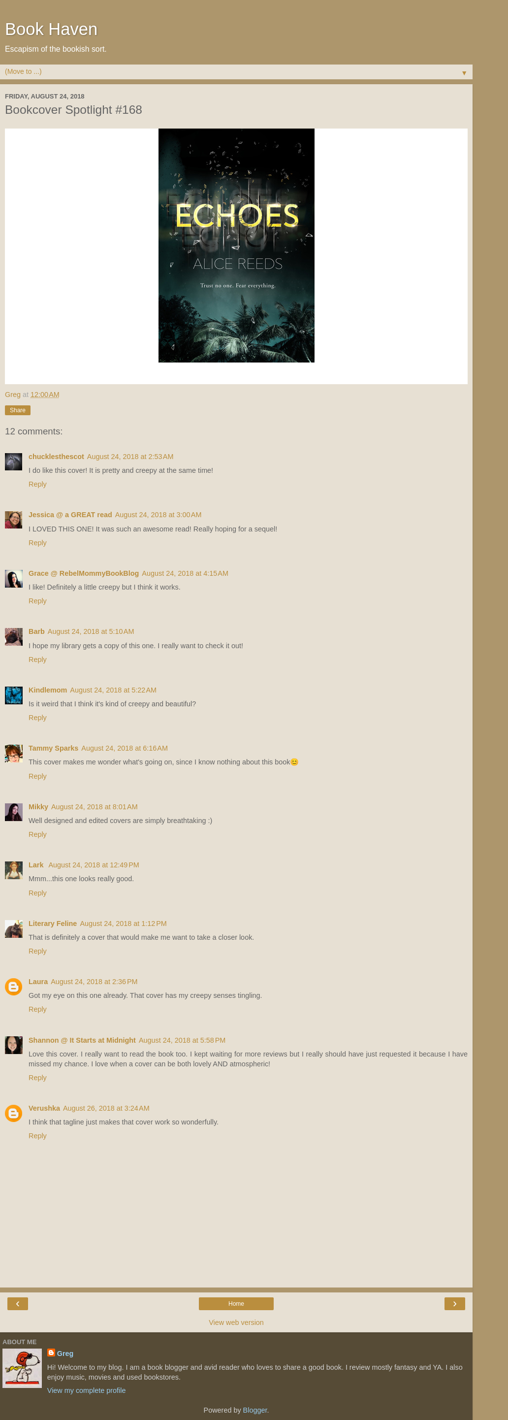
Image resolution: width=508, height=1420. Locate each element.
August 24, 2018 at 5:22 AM (113, 690)
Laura (38, 982)
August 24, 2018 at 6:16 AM (124, 748)
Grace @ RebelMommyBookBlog (84, 573)
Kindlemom (48, 690)
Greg (65, 1353)
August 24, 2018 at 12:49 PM (93, 865)
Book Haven (51, 29)
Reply (38, 484)
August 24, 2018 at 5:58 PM (182, 1040)
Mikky (38, 807)
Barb (37, 631)
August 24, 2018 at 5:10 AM (91, 631)
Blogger (255, 1410)
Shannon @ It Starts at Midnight (82, 1040)
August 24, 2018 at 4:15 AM (185, 573)
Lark (37, 865)
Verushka (44, 1108)
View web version (236, 1322)
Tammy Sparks (53, 748)
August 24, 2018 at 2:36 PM (94, 982)
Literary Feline (53, 923)
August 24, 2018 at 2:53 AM (130, 457)
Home (236, 1303)
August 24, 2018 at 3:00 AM (158, 515)
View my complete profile (86, 1390)
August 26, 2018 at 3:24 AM (106, 1108)
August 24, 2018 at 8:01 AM (94, 807)
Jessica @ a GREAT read (70, 515)
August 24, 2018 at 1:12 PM (123, 923)
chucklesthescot (56, 457)
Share (18, 410)
